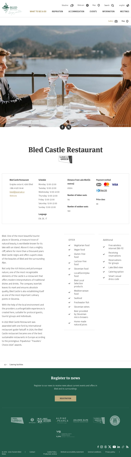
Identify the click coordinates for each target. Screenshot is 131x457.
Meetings (124, 11)
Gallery (113, 21)
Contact (32, 452)
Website (13, 196)
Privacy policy (110, 452)
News (4, 454)
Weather (65, 5)
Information (108, 11)
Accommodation (76, 11)
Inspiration (57, 11)
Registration (65, 398)
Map (94, 5)
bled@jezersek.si (17, 192)
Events (93, 11)
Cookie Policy (51, 452)
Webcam (80, 5)
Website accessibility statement (72, 452)
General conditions (94, 452)
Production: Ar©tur (50, 454)
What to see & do (38, 11)
